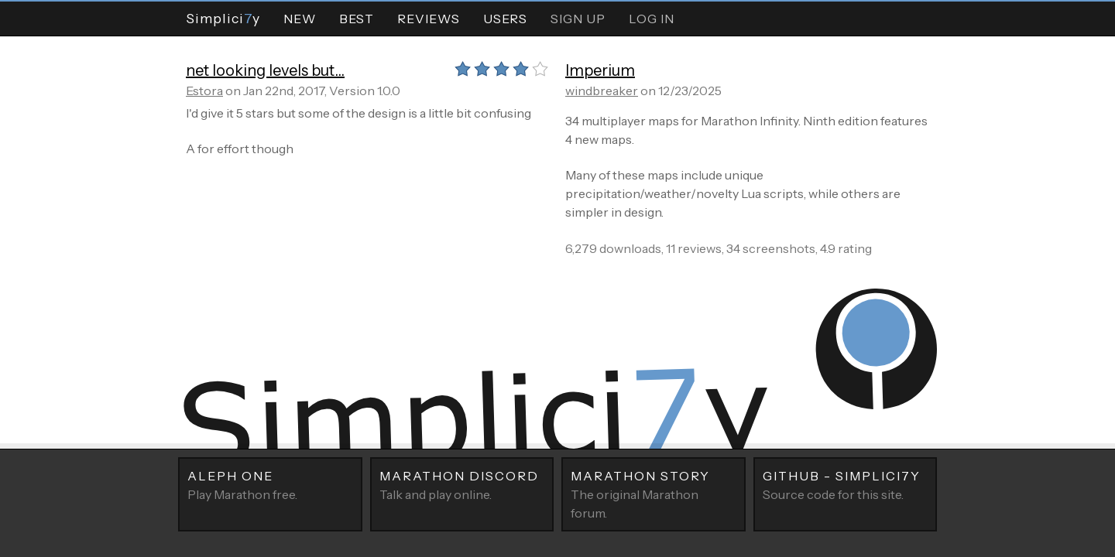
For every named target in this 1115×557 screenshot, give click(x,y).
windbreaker (601, 90)
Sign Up (578, 18)
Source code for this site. (845, 484)
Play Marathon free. (270, 484)
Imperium (600, 70)
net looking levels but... (265, 70)
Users (505, 18)
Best (356, 18)
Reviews (428, 18)
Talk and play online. (462, 484)
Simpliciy (223, 18)
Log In (651, 18)
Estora (204, 90)
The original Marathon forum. (653, 493)
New (299, 18)
